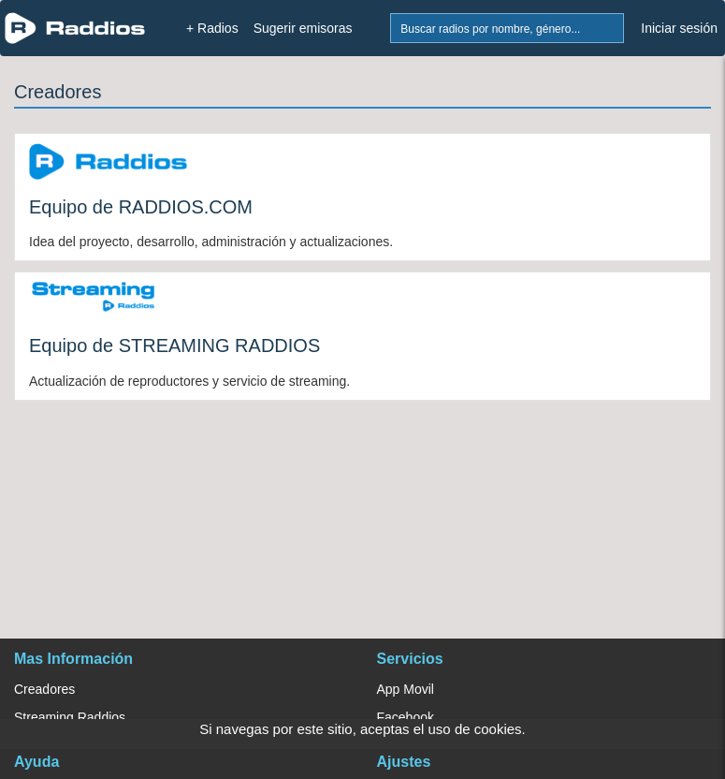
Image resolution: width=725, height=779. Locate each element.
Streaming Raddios (69, 717)
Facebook (405, 717)
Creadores (44, 689)
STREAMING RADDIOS (220, 345)
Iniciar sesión (679, 28)
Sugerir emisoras (303, 28)
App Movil (405, 689)
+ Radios (212, 28)
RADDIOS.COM (186, 207)
